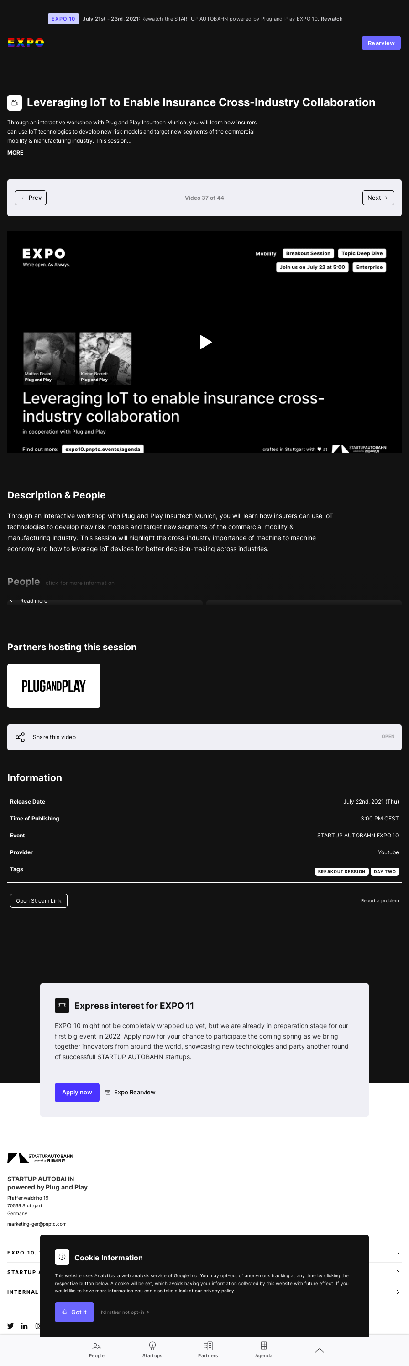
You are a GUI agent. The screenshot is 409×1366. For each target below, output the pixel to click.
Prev (31, 197)
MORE (15, 152)
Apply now (77, 1092)
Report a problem (380, 900)
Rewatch (332, 19)
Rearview (381, 43)
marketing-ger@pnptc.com (37, 1224)
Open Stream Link (39, 900)
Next (378, 197)
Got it (74, 1312)
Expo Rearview (130, 1092)
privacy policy (219, 1291)
